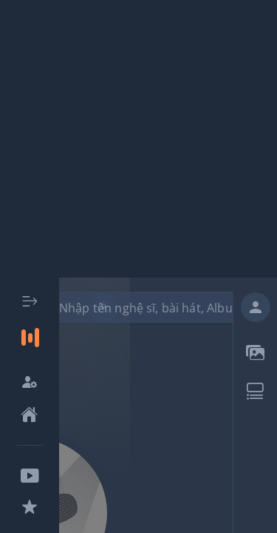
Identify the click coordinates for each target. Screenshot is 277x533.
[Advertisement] (138, 139)
